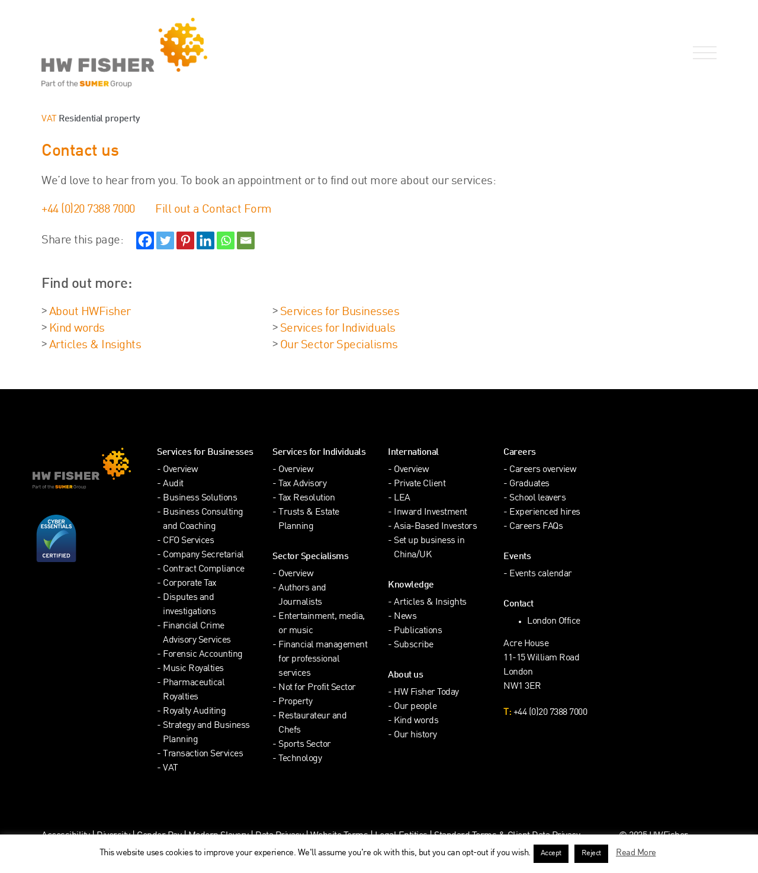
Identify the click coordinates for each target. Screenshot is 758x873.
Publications (418, 631)
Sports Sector (304, 744)
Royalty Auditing (194, 711)
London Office (553, 621)
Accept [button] (551, 853)
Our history (415, 735)
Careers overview (542, 470)
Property (295, 702)
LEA (402, 498)
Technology (300, 759)
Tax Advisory (302, 484)
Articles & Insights (95, 345)
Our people (415, 706)
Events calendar (540, 574)
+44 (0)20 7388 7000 (88, 209)
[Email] (246, 240)
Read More (636, 853)
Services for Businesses (340, 312)
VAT (49, 119)
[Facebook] (145, 240)
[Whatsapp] (226, 240)
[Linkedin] (205, 240)
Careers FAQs (536, 526)
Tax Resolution (306, 498)
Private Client (419, 484)
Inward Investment (430, 512)
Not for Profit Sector (317, 687)
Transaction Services (203, 754)
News (405, 616)
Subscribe (413, 645)
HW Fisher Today (426, 692)
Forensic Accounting (203, 654)
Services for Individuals (338, 328)
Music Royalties (193, 669)
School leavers (537, 498)
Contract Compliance (204, 569)
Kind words (77, 328)
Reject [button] (591, 853)
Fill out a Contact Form (213, 209)
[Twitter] (165, 240)
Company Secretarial (203, 555)
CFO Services (188, 541)
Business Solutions (200, 498)
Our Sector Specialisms (339, 345)
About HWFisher (90, 312)
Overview (180, 470)
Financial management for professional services (322, 659)
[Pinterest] (185, 240)
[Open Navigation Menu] (702, 53)
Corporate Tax (190, 583)
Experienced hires (544, 512)
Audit (173, 484)
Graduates (529, 484)
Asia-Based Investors (435, 526)
